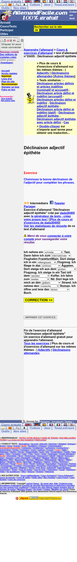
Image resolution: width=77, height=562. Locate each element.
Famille (67, 452)
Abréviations (24, 444)
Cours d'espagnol (48, 476)
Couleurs (41, 450)
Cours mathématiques (30, 476)
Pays (26, 464)
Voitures (30, 472)
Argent (3, 446)
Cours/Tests (8, 26)
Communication (55, 446)
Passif (12, 464)
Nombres (11, 462)
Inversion (69, 456)
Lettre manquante (22, 458)
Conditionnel (38, 448)
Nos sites (20, 8)
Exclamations (56, 452)
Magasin (46, 458)
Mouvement (20, 460)
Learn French (62, 478)
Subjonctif (51, 468)
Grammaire (53, 454)
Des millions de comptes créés (9, 54)
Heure (20, 456)
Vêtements (49, 472)
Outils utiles (37, 478)
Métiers (61, 460)
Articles (17, 446)
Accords (34, 444)
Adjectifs (43, 73)
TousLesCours (64, 4)
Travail (62, 470)
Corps (33, 450)
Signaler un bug (10, 87)
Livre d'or (6, 78)
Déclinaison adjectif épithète (51, 104)
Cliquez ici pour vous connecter (11, 46)
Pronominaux (7, 466)
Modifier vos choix (60, 489)
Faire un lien (8, 89)
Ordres (55, 462)
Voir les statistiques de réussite (45, 226)
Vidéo (2, 472)
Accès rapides (9, 73)
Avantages (6, 62)
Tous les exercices (36, 343)
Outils (5, 8)
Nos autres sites (8, 101)
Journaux (10, 458)
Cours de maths (23, 478)
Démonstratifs (32, 452)
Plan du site (8, 81)
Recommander (9, 84)
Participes (63, 462)
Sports (31, 468)
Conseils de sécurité (31, 486)
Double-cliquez (49, 126)
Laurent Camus (32, 484)
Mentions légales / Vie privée (29, 489)
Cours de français (7, 478)
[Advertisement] (50, 389)
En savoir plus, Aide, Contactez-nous (56, 484)
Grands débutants (66, 454)
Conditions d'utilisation (11, 486)
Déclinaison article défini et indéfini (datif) (55, 111)
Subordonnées (63, 468)
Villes (23, 472)
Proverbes (41, 466)
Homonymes (30, 456)
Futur (24, 454)
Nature (3, 462)
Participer (7, 30)
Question (14, 468)
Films (8, 454)
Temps (14, 470)
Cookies (46, 489)
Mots (11, 460)
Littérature (36, 458)
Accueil (5, 22)
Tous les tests (40, 470)
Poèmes (72, 464)
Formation (16, 454)
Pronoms (18, 466)
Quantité (4, 468)
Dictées (13, 452)
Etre (47, 452)
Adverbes (53, 444)
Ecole (41, 452)
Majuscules (64, 458)
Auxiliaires (32, 446)
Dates (64, 450)
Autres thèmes (64, 76)
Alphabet (62, 444)
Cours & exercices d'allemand (46, 51)
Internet (60, 456)
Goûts (44, 454)
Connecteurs (5, 450)
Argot (9, 446)
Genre (37, 454)
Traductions (52, 470)
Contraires (24, 450)
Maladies (4, 460)
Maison (54, 458)
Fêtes (30, 454)
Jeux (47, 4)
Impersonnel (42, 456)
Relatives (23, 468)
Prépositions (52, 466)
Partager (30, 206)
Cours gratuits (11, 424)
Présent (63, 466)
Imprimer (6, 76)
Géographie (12, 456)
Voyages (39, 472)
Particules (4, 464)
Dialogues (4, 452)
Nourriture (27, 462)
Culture (35, 4)
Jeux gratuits (6, 99)
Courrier (50, 450)
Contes (15, 450)
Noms (19, 462)
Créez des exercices (16, 480)
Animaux (71, 444)
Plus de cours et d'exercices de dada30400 (48, 221)
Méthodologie (51, 460)
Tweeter (59, 203)
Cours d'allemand (65, 476)
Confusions (50, 448)
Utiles (4, 33)
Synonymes (5, 470)
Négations (37, 462)
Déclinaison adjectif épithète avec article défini (56, 121)
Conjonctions (62, 448)
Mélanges (39, 460)
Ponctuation (51, 464)
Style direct (41, 468)
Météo (68, 460)
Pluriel (32, 464)
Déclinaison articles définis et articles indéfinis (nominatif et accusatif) (55, 87)
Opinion (47, 462)
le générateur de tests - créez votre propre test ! (47, 218)
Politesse (40, 464)
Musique (30, 460)
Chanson (43, 446)
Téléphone (70, 470)
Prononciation (29, 466)
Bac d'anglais (49, 478)
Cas (66, 122)
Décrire (21, 452)
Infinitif (52, 456)
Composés (26, 448)
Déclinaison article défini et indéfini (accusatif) (55, 95)
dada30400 (67, 213)
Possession (63, 464)
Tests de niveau (25, 470)
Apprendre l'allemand (38, 49)
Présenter (72, 466)
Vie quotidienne (13, 472)
